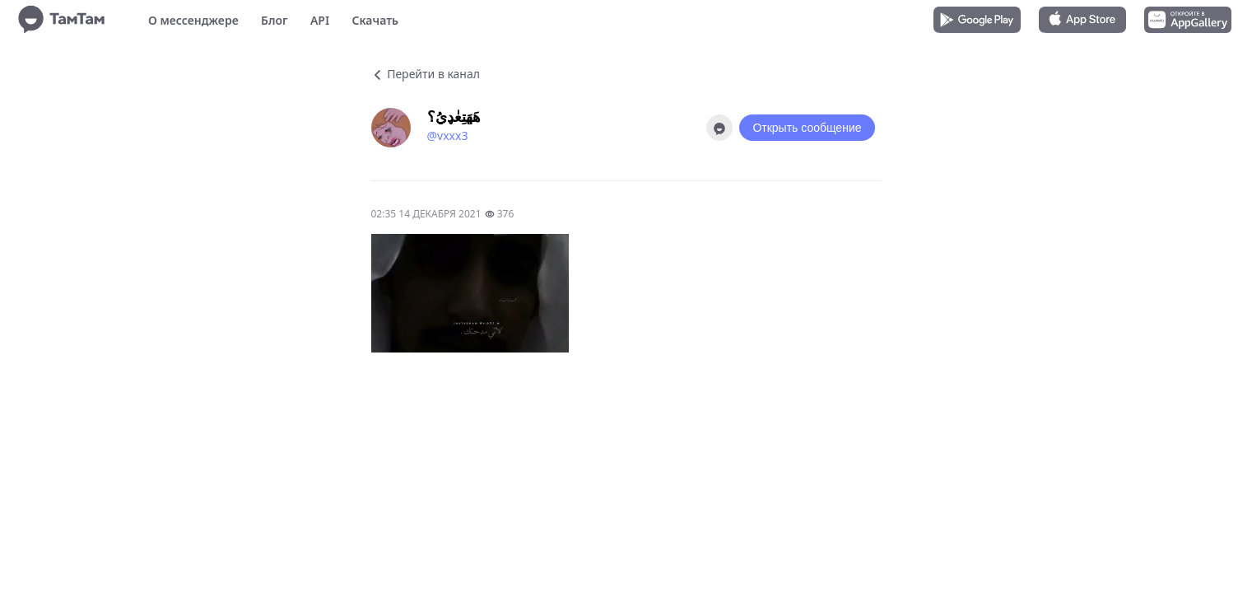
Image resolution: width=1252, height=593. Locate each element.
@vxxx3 (447, 135)
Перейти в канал (425, 74)
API (319, 20)
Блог (274, 20)
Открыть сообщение (806, 127)
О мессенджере (193, 20)
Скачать (374, 20)
